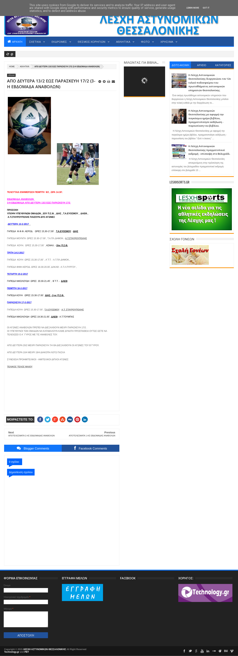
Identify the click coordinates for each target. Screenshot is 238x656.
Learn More (192, 8)
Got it (206, 8)
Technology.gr (12, 652)
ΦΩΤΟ (145, 41)
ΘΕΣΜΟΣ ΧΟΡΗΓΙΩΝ (92, 41)
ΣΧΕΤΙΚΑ (35, 41)
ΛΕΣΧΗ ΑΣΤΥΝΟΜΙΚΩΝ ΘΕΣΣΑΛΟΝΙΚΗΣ (45, 649)
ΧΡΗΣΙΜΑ (167, 41)
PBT (27, 652)
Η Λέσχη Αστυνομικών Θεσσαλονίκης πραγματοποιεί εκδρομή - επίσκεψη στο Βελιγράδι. (209, 149)
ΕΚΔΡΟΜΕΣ (59, 41)
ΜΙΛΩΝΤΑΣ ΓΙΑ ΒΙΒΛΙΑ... (141, 62)
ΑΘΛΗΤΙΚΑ (123, 41)
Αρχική (14, 41)
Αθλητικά (24, 67)
